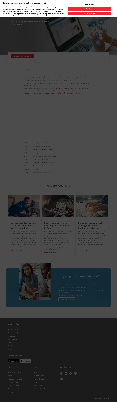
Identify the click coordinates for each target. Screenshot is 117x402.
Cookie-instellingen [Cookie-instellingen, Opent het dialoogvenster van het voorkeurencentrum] (89, 4)
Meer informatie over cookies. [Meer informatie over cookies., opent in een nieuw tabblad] (37, 15)
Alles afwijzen (89, 9)
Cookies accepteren (89, 13)
